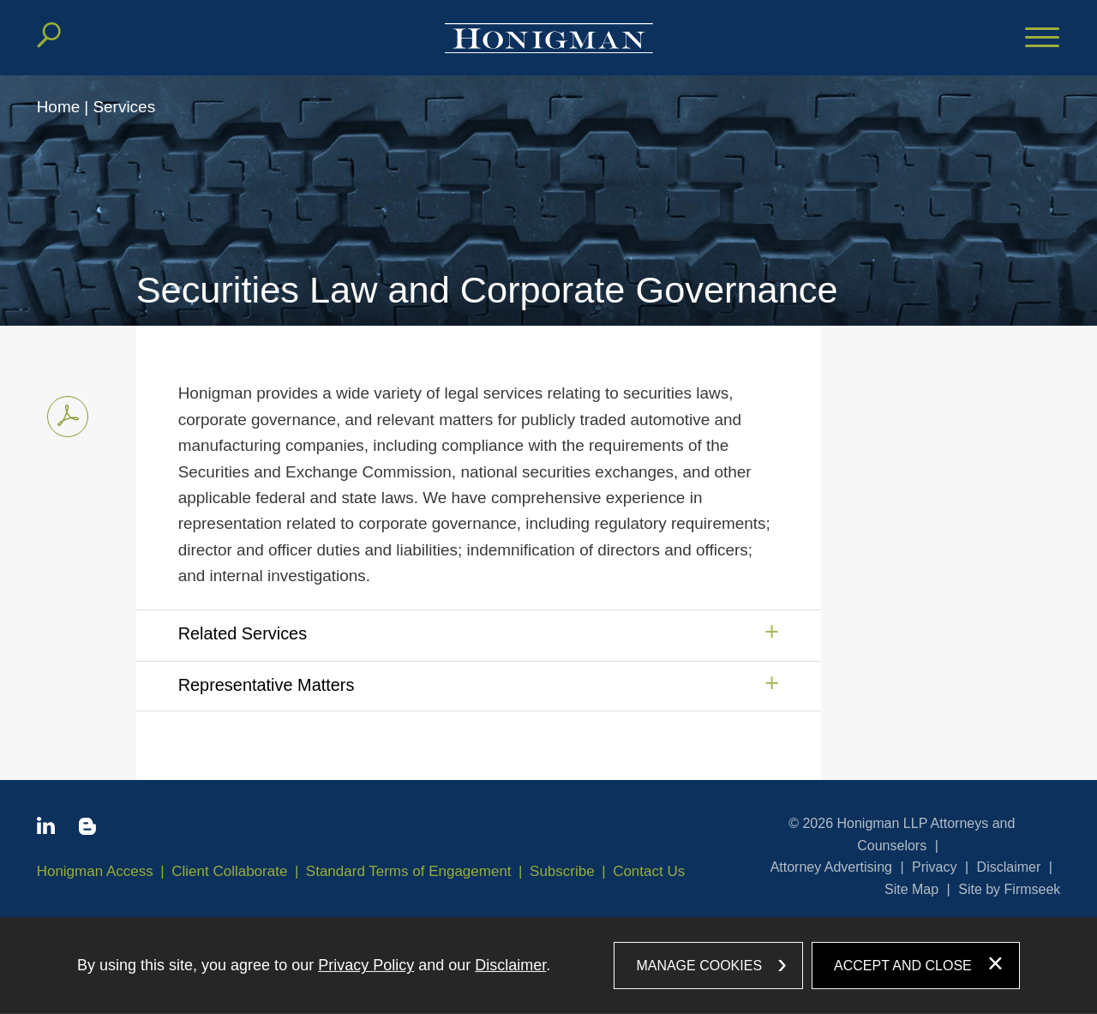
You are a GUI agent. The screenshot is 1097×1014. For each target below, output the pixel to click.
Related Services (242, 633)
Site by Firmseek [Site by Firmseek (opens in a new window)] (1009, 889)
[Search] (49, 35)
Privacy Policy (366, 965)
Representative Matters (266, 684)
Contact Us (649, 871)
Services (124, 107)
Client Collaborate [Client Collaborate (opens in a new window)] (229, 871)
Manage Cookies (699, 964)
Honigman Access (95, 871)
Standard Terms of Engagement (409, 871)
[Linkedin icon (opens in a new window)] (46, 829)
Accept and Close (903, 964)
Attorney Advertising (831, 867)
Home (59, 107)
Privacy (934, 867)
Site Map (911, 889)
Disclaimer (1009, 867)
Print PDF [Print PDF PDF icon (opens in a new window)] (63, 413)
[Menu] (1042, 38)
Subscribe (562, 871)
